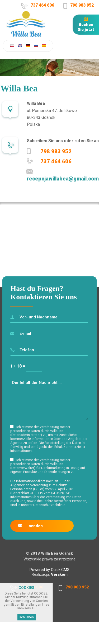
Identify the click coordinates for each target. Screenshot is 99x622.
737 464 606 (42, 5)
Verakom (59, 574)
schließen (26, 617)
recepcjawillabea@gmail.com (63, 178)
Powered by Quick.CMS (49, 569)
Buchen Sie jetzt (86, 27)
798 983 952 (82, 5)
